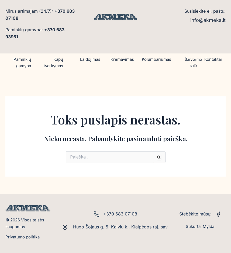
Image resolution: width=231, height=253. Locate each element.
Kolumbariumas (156, 59)
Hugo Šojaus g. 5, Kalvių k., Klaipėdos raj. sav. (120, 227)
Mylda (208, 226)
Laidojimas (90, 59)
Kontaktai (213, 59)
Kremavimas (122, 59)
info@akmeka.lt (208, 20)
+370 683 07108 (120, 214)
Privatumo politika (22, 236)
